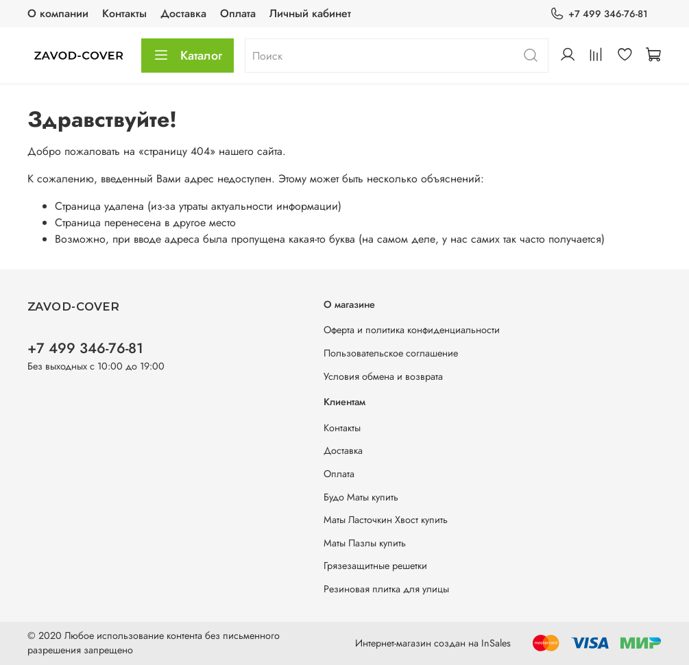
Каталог (187, 55)
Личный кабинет (310, 13)
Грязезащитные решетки (375, 565)
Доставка (183, 13)
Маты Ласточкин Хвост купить (386, 520)
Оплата (238, 13)
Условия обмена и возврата (383, 376)
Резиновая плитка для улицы (386, 589)
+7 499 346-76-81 (599, 14)
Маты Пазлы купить (365, 543)
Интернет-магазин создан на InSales (433, 643)
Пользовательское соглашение (391, 353)
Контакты (124, 13)
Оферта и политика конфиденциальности (412, 330)
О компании (57, 13)
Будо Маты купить (361, 497)
